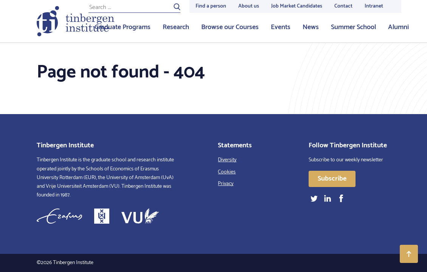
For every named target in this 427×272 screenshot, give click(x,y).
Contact (343, 6)
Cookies (227, 172)
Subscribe (332, 178)
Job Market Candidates (296, 6)
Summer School (353, 27)
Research (176, 27)
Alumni (398, 27)
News (311, 27)
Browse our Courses (230, 27)
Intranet (374, 6)
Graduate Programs (123, 27)
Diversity (227, 160)
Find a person (211, 6)
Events (280, 27)
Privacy (225, 183)
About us (248, 6)
